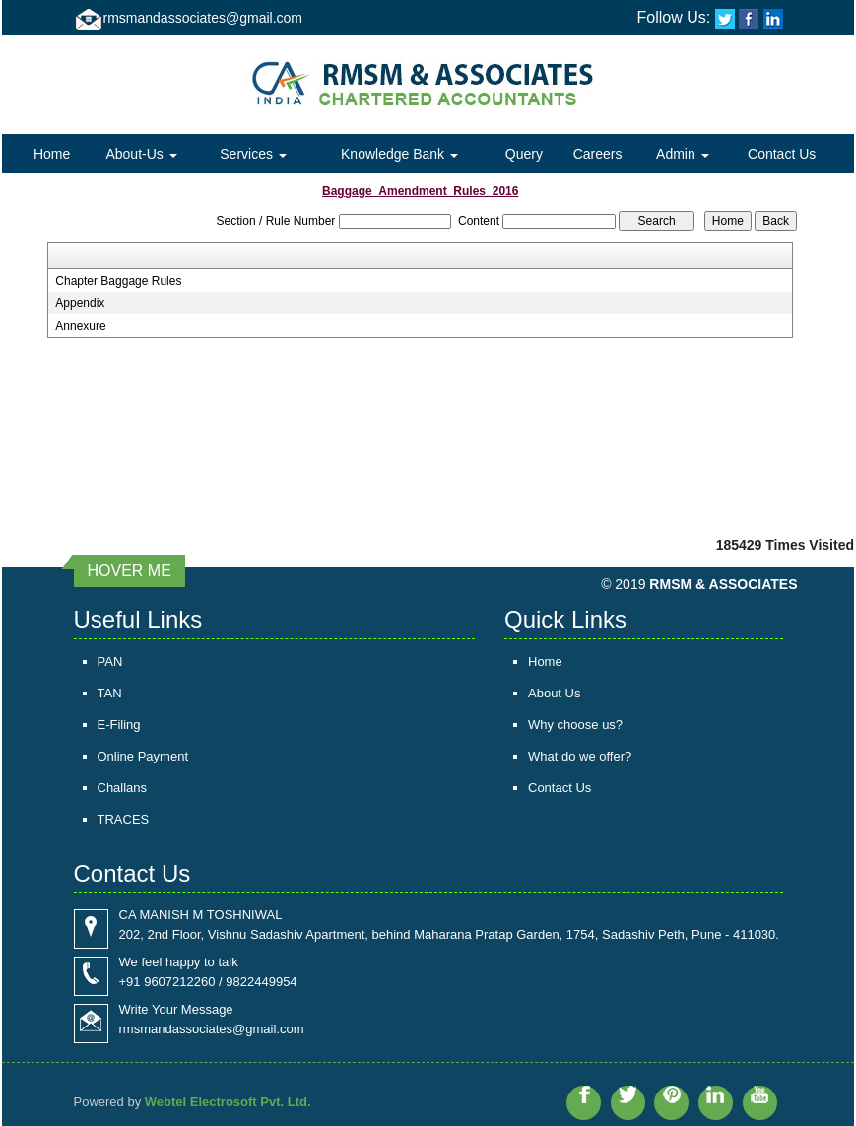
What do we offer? (579, 756)
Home (51, 154)
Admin (682, 154)
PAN (110, 661)
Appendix (79, 303)
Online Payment (143, 756)
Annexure (80, 326)
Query (524, 154)
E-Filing (119, 724)
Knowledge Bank (399, 154)
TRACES (124, 819)
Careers (598, 154)
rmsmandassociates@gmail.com (203, 18)
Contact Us (782, 154)
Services (253, 154)
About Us (554, 693)
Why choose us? (575, 724)
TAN (110, 693)
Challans (123, 787)
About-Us (140, 154)
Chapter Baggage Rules (118, 281)
